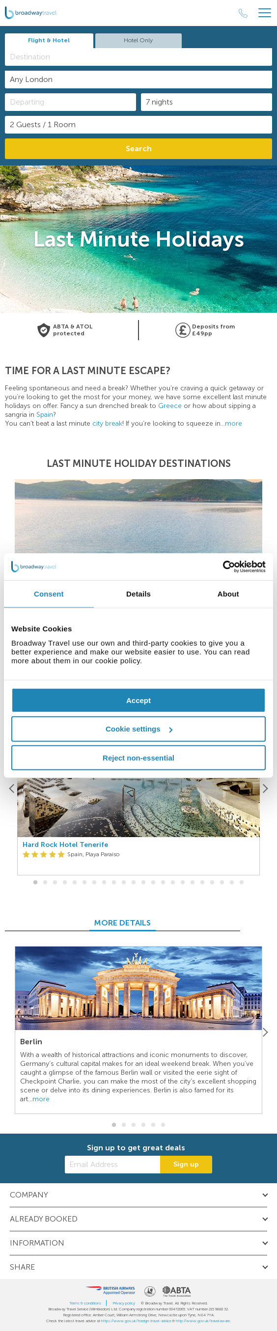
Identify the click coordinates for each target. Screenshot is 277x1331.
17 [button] (192, 883)
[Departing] (70, 102)
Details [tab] (138, 594)
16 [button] (183, 883)
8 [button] (104, 883)
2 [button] (45, 883)
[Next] (265, 788)
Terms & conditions (85, 1303)
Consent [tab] (49, 594)
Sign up (186, 1164)
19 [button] (212, 883)
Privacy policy (123, 1303)
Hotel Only (138, 40)
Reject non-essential (138, 758)
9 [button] (114, 883)
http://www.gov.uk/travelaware (203, 1320)
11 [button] (133, 883)
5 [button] (75, 883)
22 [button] (242, 883)
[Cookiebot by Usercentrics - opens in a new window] (223, 566)
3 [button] (55, 883)
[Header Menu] (264, 13)
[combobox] (138, 57)
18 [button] (202, 883)
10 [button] (124, 883)
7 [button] (94, 883)
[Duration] (206, 102)
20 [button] (222, 883)
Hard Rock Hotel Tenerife (65, 845)
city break (107, 423)
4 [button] (65, 883)
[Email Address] (112, 1164)
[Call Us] (243, 13)
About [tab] (228, 594)
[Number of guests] (138, 125)
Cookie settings (139, 729)
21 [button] (232, 883)
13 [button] (153, 883)
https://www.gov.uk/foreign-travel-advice (136, 1320)
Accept (138, 700)
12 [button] (143, 883)
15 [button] (173, 883)
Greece (170, 406)
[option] (138, 788)
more (233, 423)
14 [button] (163, 883)
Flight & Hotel (49, 40)
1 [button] (35, 883)
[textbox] (143, 57)
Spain (44, 414)
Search (139, 148)
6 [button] (84, 883)
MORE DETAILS (139, 922)
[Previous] (12, 788)
